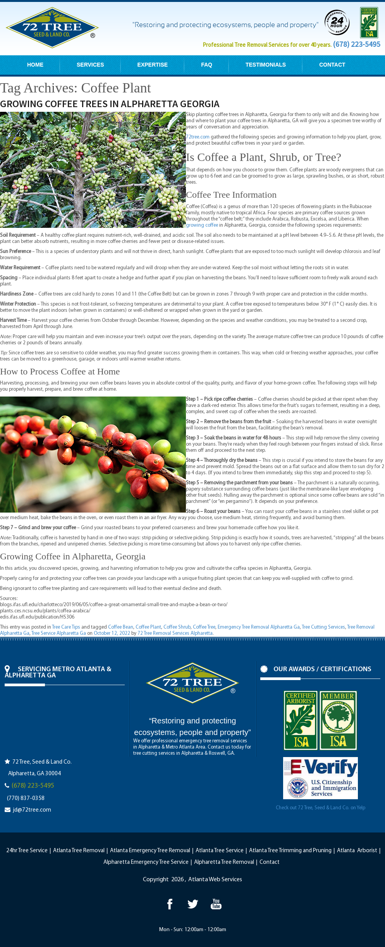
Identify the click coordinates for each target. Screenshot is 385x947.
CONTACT (332, 65)
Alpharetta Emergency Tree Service (146, 862)
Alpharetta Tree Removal (224, 862)
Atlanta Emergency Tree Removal (150, 851)
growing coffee (202, 225)
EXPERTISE (153, 65)
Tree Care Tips (66, 627)
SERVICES (90, 65)
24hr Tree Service (27, 851)
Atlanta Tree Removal (79, 851)
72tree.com (198, 137)
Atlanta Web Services (215, 880)
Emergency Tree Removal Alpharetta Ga (259, 627)
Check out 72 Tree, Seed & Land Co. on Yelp (320, 807)
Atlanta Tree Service (220, 851)
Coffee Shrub (177, 627)
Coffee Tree (204, 627)
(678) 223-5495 (356, 44)
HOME (35, 65)
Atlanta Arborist (357, 851)
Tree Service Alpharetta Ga (58, 633)
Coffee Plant (148, 627)
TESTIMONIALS (266, 65)
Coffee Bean (120, 627)
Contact (270, 862)
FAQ (206, 65)
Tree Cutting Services (323, 627)
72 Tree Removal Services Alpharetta (175, 633)
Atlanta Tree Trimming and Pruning (290, 851)
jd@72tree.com (32, 810)
